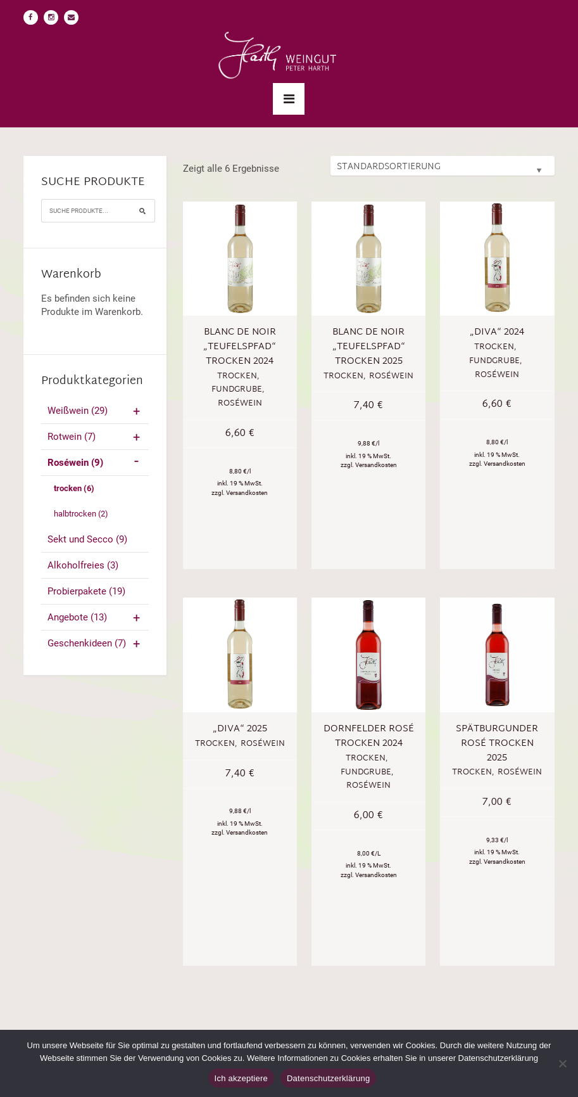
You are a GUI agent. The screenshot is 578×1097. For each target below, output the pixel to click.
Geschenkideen (95, 643)
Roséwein (95, 462)
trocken (74, 488)
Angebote (95, 617)
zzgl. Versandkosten (239, 492)
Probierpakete (86, 591)
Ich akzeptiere (241, 1078)
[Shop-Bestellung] (442, 166)
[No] (562, 1063)
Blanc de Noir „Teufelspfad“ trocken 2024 (239, 347)
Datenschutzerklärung (328, 1078)
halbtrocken (81, 513)
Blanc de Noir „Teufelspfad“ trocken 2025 (368, 347)
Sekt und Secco (87, 539)
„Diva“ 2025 (240, 729)
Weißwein (95, 410)
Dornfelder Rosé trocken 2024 (369, 736)
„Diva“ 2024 (497, 332)
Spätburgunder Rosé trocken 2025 (497, 744)
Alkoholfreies (82, 565)
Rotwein (95, 436)
